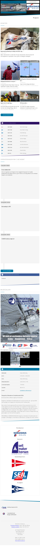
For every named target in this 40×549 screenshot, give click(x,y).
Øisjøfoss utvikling (15, 527)
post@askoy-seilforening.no (25, 390)
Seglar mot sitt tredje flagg (7, 103)
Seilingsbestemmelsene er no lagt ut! (8, 81)
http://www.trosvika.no (20, 540)
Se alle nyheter (7, 114)
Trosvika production (15, 525)
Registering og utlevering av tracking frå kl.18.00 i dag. (12, 51)
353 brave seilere (24, 103)
